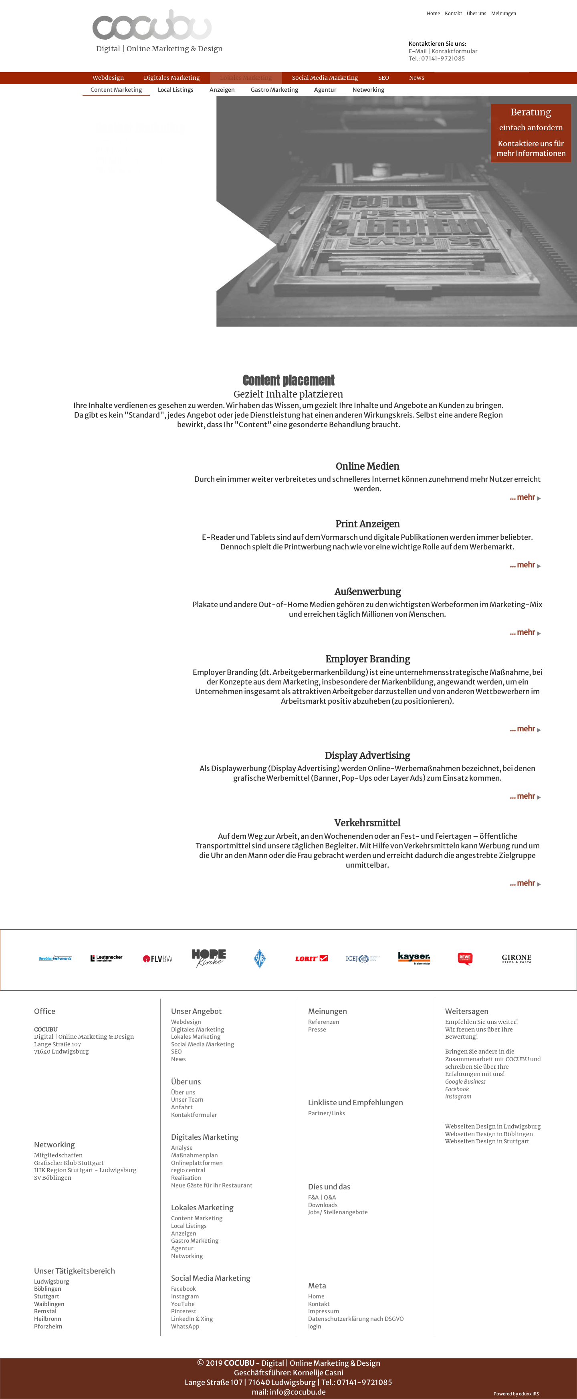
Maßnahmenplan (194, 1155)
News (178, 1059)
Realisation (186, 1177)
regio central (188, 1170)
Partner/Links (326, 1113)
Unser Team (187, 1099)
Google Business (465, 1081)
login (314, 1326)
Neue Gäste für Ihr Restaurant (211, 1185)
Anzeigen (183, 1233)
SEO (176, 1051)
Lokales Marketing (195, 1036)
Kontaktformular (194, 1114)
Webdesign (186, 1022)
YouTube (183, 1304)
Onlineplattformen (197, 1163)
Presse (317, 1029)
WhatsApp (185, 1326)
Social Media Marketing (202, 1044)
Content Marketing (196, 1218)
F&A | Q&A (322, 1197)
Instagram (185, 1296)
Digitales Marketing (197, 1029)
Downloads (323, 1205)
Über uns (183, 1092)
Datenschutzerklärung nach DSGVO (356, 1318)
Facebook (183, 1288)
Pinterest (183, 1311)
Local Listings (189, 1225)
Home (316, 1296)
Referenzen (323, 1022)
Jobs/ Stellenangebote (338, 1212)
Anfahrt (182, 1107)
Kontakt (319, 1304)
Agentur (182, 1248)
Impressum (323, 1311)
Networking (187, 1256)
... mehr (522, 497)
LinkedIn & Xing (192, 1318)
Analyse (182, 1147)
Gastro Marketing (194, 1240)
